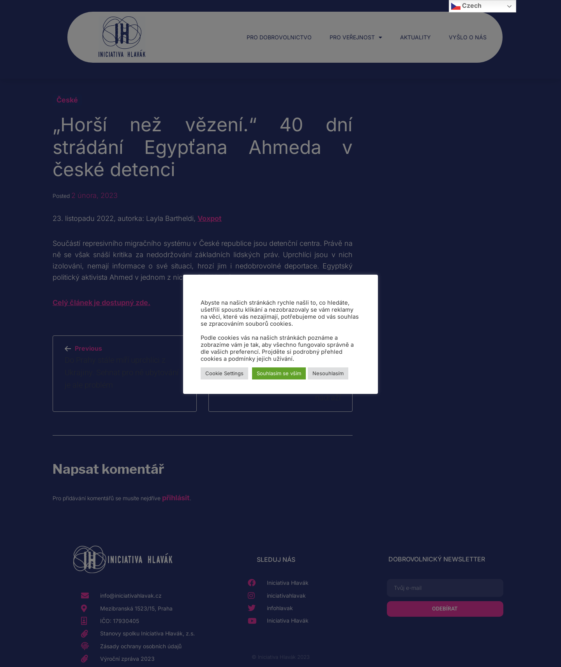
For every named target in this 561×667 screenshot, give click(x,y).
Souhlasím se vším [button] (279, 373)
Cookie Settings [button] (224, 373)
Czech (466, 6)
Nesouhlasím (328, 373)
